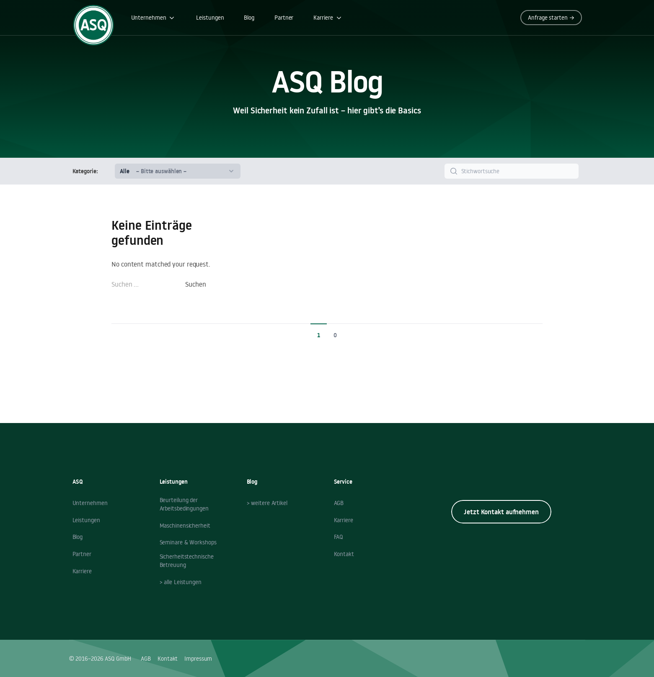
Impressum (198, 658)
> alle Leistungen (181, 582)
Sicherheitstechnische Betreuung (187, 561)
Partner (283, 17)
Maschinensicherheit (185, 525)
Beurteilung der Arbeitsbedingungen (184, 504)
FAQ (338, 537)
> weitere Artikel (267, 503)
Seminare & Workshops (188, 542)
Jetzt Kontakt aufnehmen (501, 511)
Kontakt (344, 554)
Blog (249, 17)
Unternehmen (153, 17)
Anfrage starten (551, 17)
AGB (339, 503)
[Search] (512, 171)
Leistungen (210, 17)
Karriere (328, 17)
